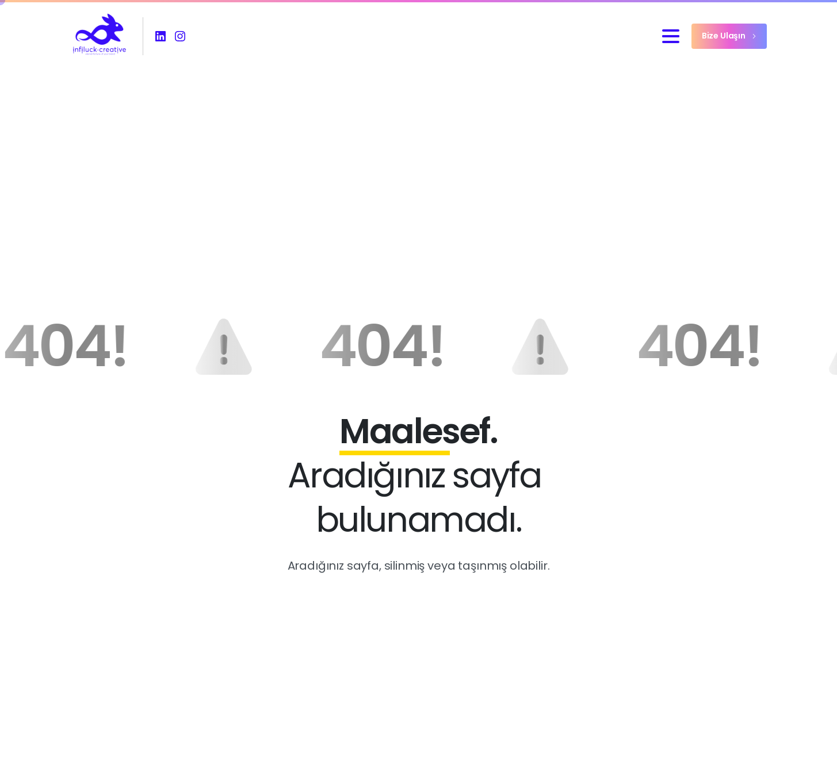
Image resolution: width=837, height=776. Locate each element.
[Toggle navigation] (670, 36)
